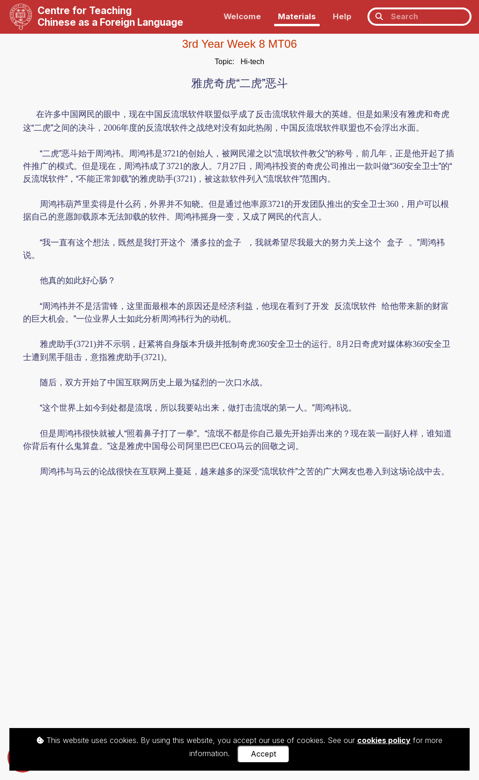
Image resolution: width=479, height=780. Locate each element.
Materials (297, 16)
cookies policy (384, 740)
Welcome (242, 16)
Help (342, 16)
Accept (263, 753)
